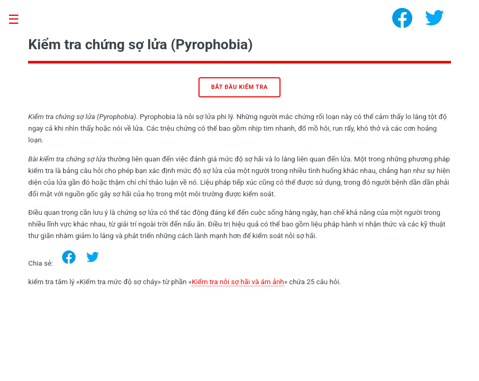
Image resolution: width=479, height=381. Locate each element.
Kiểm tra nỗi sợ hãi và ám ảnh (238, 282)
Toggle (19, 20)
